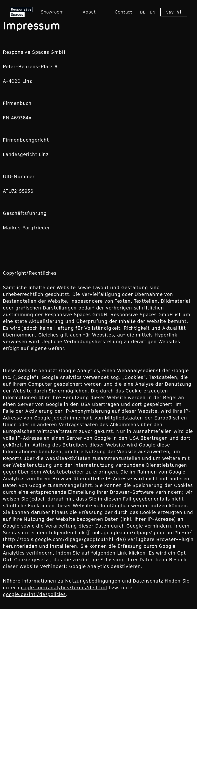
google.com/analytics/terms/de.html (62, 588)
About (89, 11)
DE (142, 12)
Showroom (52, 11)
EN (153, 12)
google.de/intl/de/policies (34, 594)
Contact (123, 11)
